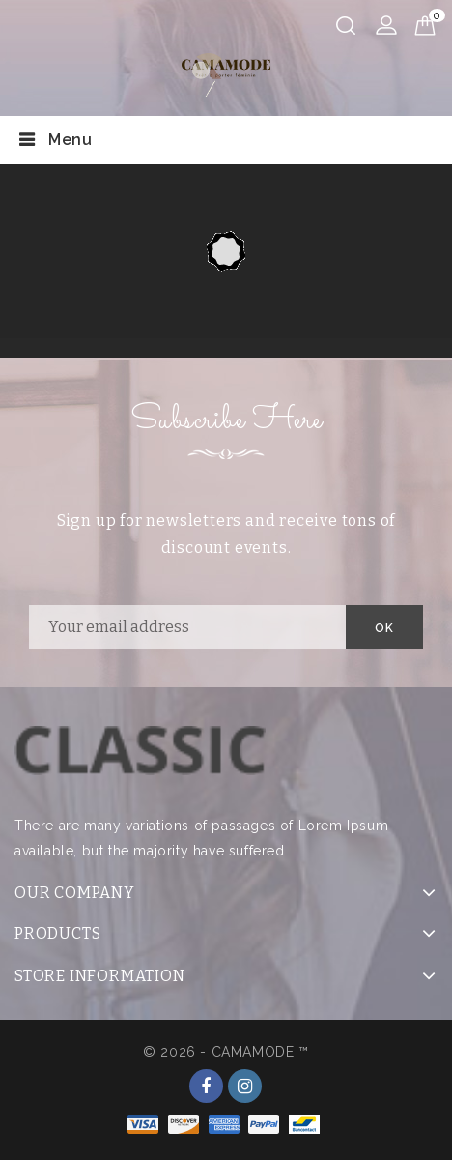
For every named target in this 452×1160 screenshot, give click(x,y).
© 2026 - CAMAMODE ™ (225, 1051)
